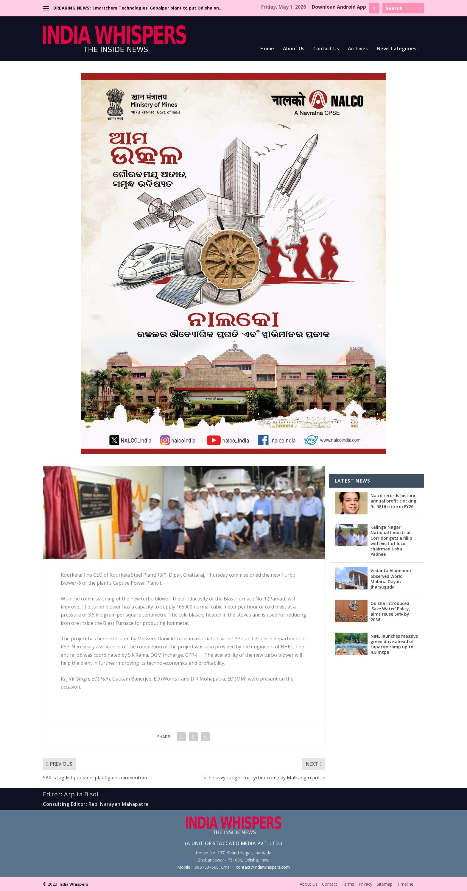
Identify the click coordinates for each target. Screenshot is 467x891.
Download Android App (339, 7)
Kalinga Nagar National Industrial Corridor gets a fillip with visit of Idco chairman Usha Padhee (391, 540)
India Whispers (73, 884)
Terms (348, 884)
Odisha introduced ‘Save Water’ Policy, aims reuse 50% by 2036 (390, 611)
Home (267, 49)
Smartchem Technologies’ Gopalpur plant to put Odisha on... (157, 8)
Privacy (365, 884)
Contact (329, 884)
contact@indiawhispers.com (263, 867)
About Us (293, 49)
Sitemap (385, 884)
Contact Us (326, 49)
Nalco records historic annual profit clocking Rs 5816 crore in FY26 (393, 501)
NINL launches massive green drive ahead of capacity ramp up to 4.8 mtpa (394, 644)
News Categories (396, 49)
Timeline (405, 884)
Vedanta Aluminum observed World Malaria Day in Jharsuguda (391, 579)
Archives (358, 49)
